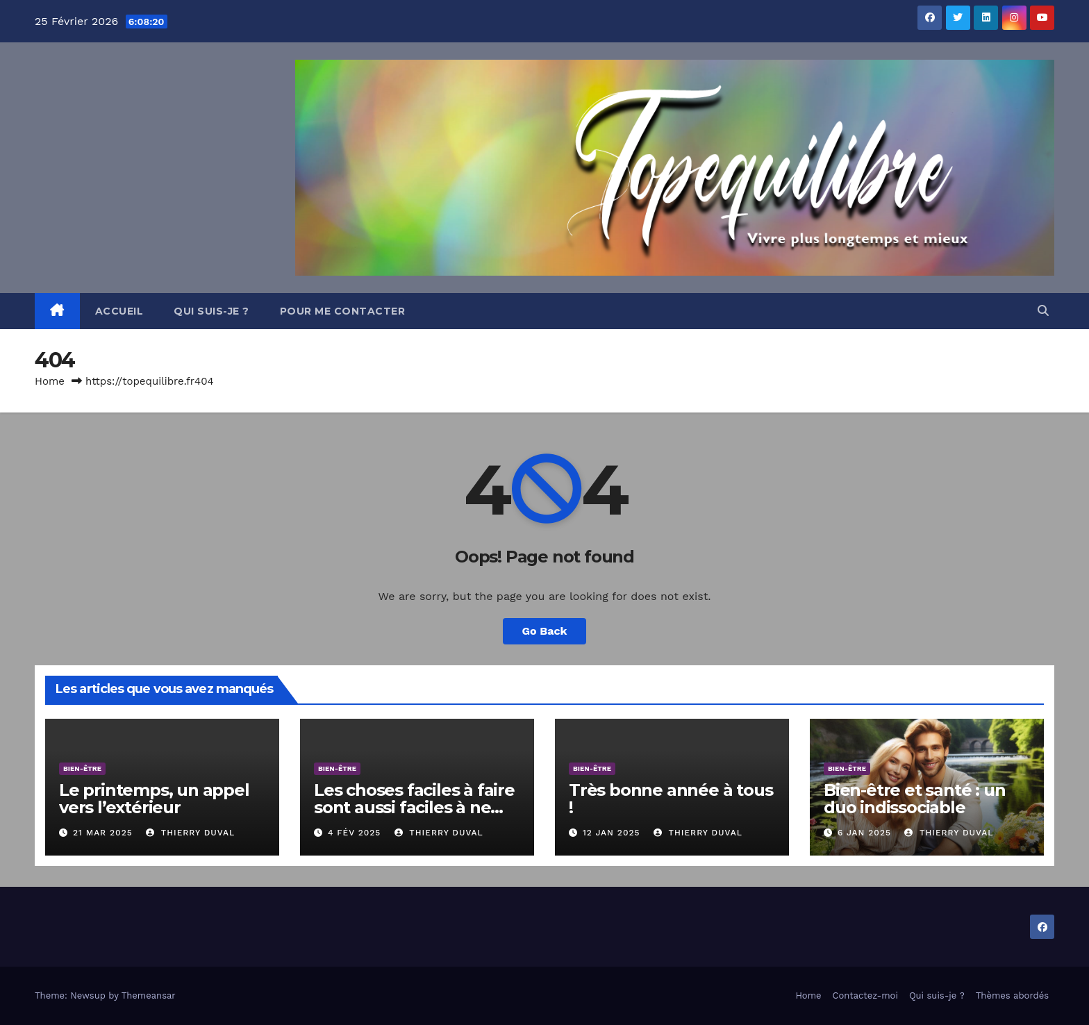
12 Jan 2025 (611, 833)
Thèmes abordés (1012, 995)
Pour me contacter (343, 311)
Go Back (544, 631)
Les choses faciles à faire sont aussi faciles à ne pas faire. (414, 807)
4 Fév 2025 (354, 833)
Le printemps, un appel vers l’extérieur (154, 798)
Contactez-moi (865, 995)
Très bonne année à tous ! (670, 798)
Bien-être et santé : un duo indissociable (914, 798)
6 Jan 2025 (864, 833)
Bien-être (82, 768)
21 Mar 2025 (103, 833)
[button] (1043, 310)
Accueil (119, 311)
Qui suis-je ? (211, 311)
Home (50, 381)
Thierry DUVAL (190, 833)
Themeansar (149, 995)
